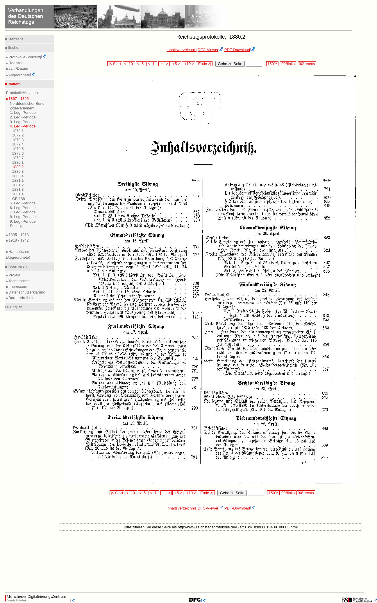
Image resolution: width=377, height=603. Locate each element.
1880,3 (18, 171)
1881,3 (18, 189)
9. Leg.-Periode (23, 221)
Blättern (14, 84)
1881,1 (18, 180)
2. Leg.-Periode (23, 117)
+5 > (175, 64)
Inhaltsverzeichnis (181, 50)
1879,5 (18, 149)
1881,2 (18, 185)
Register (15, 63)
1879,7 (18, 158)
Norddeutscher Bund (27, 103)
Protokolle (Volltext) (27, 57)
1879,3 (18, 140)
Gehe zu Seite (230, 64)
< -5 (141, 64)
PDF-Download (239, 50)
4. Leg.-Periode (23, 126)
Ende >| (204, 64)
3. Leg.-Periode (23, 122)
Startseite (15, 39)
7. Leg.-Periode (23, 212)
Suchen (14, 47)
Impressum (17, 286)
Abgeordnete (21, 75)
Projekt (14, 275)
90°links (288, 64)
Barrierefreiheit (20, 298)
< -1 (152, 64)
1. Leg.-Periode (23, 112)
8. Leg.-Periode (23, 217)
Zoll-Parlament (22, 108)
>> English (13, 307)
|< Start (115, 64)
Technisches (18, 281)
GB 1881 (19, 199)
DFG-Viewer (210, 50)
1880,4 (18, 176)
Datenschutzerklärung (26, 292)
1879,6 (18, 153)
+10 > (188, 64)
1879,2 (18, 135)
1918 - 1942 (18, 240)
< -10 (129, 64)
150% (272, 64)
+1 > (164, 64)
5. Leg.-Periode (23, 203)
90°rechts (307, 64)
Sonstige (17, 226)
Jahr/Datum (18, 68)
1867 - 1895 (18, 98)
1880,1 (18, 162)
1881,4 (18, 194)
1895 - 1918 (18, 235)
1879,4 (18, 144)
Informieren (17, 266)
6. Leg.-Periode (23, 208)
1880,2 (18, 167)
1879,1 (18, 131)
